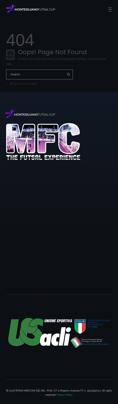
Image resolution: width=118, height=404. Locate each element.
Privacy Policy (65, 394)
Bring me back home (21, 83)
